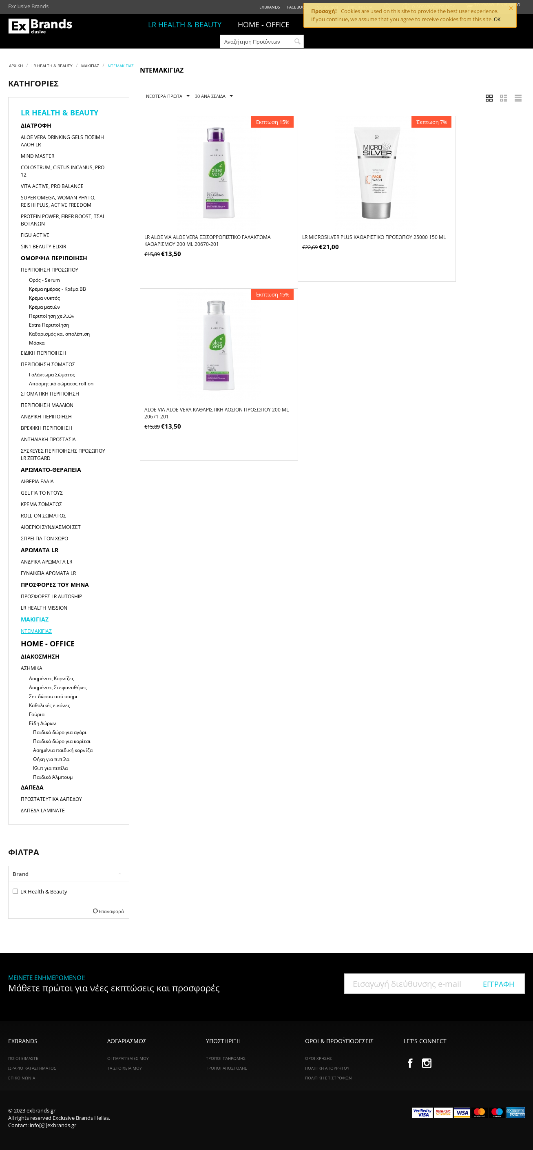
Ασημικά (31, 668)
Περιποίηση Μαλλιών (47, 405)
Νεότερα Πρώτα (168, 96)
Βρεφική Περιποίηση (46, 428)
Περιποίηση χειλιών (52, 315)
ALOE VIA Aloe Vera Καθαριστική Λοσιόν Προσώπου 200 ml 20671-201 (449, 241)
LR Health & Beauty (40, 891)
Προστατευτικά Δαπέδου (51, 799)
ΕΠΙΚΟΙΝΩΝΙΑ (21, 1078)
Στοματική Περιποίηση (50, 393)
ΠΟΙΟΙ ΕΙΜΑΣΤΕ (23, 1058)
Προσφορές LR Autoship (51, 596)
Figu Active (35, 235)
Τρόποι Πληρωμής (225, 1058)
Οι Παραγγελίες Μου (128, 1058)
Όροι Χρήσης (318, 1058)
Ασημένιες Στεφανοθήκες (58, 687)
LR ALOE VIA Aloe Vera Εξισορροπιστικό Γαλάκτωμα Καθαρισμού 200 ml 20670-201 (196, 241)
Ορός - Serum (44, 279)
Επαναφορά (111, 911)
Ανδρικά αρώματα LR (46, 561)
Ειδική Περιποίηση (43, 352)
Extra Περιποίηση (49, 324)
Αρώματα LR (39, 550)
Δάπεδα (32, 787)
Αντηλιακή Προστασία (48, 439)
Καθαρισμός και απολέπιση (59, 333)
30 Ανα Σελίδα (214, 96)
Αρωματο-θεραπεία (51, 469)
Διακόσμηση (40, 656)
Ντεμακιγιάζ (36, 631)
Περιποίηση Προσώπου (49, 269)
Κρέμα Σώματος (41, 504)
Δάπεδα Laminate (43, 810)
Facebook (297, 7)
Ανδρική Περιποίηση (46, 416)
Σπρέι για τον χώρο (44, 538)
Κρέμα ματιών (44, 306)
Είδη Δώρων (42, 723)
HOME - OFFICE (264, 24)
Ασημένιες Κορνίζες (51, 678)
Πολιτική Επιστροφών (328, 1078)
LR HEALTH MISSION (44, 607)
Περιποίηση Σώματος (48, 364)
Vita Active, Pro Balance (52, 186)
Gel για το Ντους (42, 492)
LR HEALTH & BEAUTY (184, 24)
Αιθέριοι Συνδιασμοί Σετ (51, 527)
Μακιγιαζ (90, 66)
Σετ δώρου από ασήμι (53, 696)
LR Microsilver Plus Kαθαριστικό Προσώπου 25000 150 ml (327, 241)
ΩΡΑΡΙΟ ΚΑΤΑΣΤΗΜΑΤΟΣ (32, 1068)
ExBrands (269, 7)
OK (497, 19)
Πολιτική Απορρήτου (327, 1068)
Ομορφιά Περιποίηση (54, 258)
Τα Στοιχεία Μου (124, 1068)
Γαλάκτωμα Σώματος (52, 374)
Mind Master (37, 156)
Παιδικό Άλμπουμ (53, 777)
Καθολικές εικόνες (49, 705)
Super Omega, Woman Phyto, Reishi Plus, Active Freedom (58, 201)
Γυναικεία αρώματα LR (48, 573)
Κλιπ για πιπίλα (50, 768)
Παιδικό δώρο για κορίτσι (62, 741)
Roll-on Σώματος (43, 515)
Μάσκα (36, 342)
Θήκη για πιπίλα (51, 759)
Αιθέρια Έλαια (37, 481)
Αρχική (16, 66)
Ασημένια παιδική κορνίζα (63, 750)
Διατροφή (36, 125)
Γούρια (36, 714)
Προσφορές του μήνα (55, 584)
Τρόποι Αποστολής (226, 1068)
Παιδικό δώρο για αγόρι (59, 732)
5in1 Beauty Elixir (43, 246)
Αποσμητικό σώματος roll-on (61, 383)
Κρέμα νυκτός (44, 297)
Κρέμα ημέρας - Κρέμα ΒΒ (57, 288)
